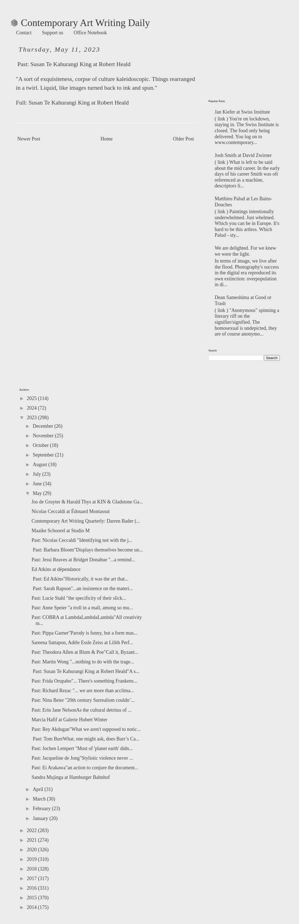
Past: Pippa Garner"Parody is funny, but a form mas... (84, 633)
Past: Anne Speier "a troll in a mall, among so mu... (82, 607)
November (44, 435)
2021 (32, 840)
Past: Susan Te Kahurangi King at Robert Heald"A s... (85, 671)
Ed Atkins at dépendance (56, 569)
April (38, 789)
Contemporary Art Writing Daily (80, 22)
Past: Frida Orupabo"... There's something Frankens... (84, 681)
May (38, 493)
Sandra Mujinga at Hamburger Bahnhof (71, 777)
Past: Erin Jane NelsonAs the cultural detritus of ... (81, 710)
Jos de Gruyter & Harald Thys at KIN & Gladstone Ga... (87, 502)
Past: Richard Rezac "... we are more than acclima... (83, 690)
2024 (32, 408)
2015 (32, 897)
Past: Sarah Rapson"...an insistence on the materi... (82, 588)
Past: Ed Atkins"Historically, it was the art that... (80, 579)
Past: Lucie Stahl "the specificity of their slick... (79, 598)
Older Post (183, 139)
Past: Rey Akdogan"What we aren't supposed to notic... (86, 729)
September (44, 455)
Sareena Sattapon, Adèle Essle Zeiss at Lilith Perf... (82, 642)
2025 (32, 398)
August (40, 464)
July (37, 474)
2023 (32, 417)
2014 (32, 907)
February (42, 808)
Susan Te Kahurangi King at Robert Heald (80, 64)
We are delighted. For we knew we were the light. (245, 251)
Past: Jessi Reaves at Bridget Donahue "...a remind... (83, 559)
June (38, 483)
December (43, 426)
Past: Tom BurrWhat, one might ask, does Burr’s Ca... (85, 739)
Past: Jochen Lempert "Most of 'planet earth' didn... (82, 748)
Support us (52, 32)
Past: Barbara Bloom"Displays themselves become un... (87, 550)
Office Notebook (90, 32)
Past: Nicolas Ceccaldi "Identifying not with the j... (82, 540)
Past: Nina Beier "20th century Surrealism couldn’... (83, 700)
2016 (32, 888)
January (41, 818)
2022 (32, 830)
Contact (24, 32)
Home (107, 139)
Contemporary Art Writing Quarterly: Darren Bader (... (86, 521)
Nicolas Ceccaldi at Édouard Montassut (71, 511)
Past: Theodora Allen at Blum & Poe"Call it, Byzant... (85, 652)
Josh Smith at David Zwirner (243, 155)
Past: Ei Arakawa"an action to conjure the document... (85, 767)
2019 (32, 859)
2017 (32, 878)
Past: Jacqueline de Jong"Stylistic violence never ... (82, 758)
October (41, 445)
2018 (32, 869)
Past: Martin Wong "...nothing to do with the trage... (83, 661)
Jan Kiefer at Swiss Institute (242, 112)
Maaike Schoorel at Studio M (61, 530)
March (40, 799)
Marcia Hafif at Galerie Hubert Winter (69, 719)
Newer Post (28, 139)
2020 (32, 849)
